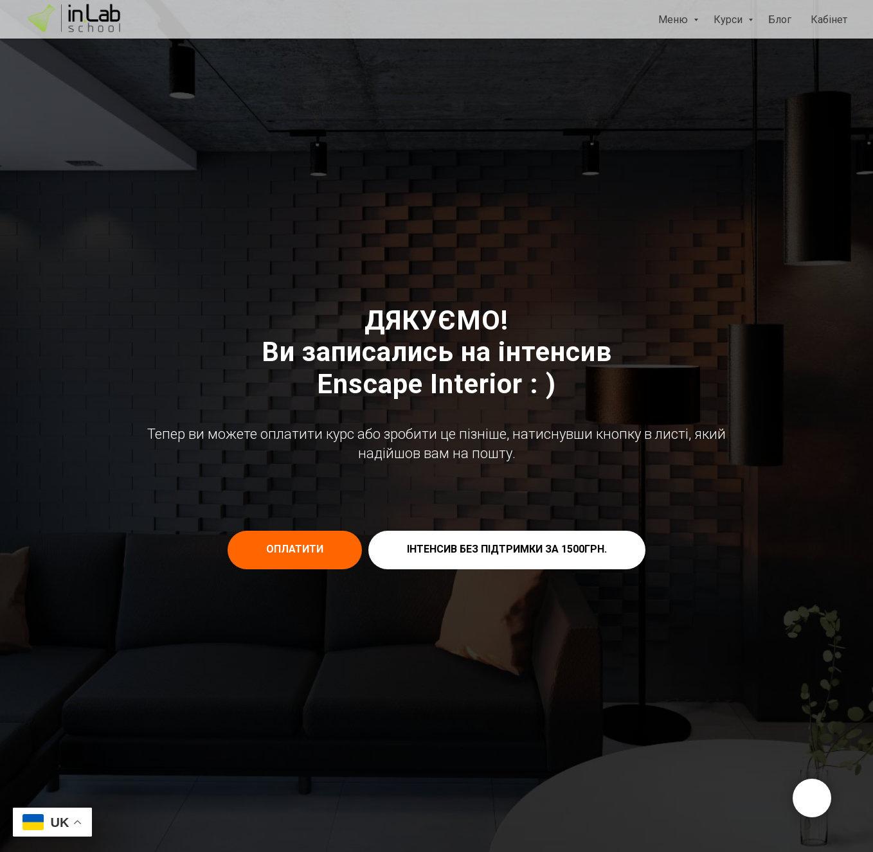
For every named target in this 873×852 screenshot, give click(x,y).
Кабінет (829, 19)
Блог (779, 19)
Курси (729, 19)
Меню (674, 19)
